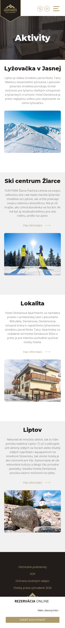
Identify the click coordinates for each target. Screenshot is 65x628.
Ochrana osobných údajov (32, 581)
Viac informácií (32, 225)
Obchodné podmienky (32, 567)
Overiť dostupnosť (32, 619)
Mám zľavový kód (48, 610)
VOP (32, 574)
